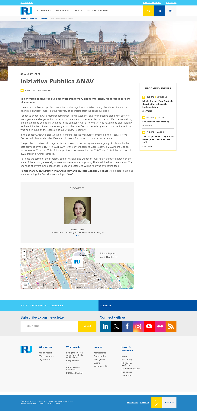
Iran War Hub (27, 3)
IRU (77, 236)
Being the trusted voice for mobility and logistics (74, 355)
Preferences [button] (132, 403)
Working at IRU (101, 366)
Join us (78, 11)
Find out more (56, 306)
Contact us (171, 3)
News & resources (97, 11)
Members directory (130, 369)
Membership (100, 353)
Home (23, 19)
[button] (77, 262)
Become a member (152, 3)
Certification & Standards (73, 369)
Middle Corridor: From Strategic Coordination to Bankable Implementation (157, 104)
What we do (62, 11)
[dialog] (98, 403)
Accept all (169, 403)
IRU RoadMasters (74, 373)
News (124, 357)
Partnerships (100, 356)
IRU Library (126, 360)
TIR (67, 364)
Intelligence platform (126, 364)
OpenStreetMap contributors (126, 288)
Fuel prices (126, 372)
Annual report (45, 353)
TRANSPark (127, 376)
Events (43, 19)
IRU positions (72, 361)
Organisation (45, 360)
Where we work (46, 356)
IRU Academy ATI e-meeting (155, 122)
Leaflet (110, 288)
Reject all (144, 402)
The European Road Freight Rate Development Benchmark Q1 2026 (157, 140)
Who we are (44, 11)
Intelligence (99, 360)
